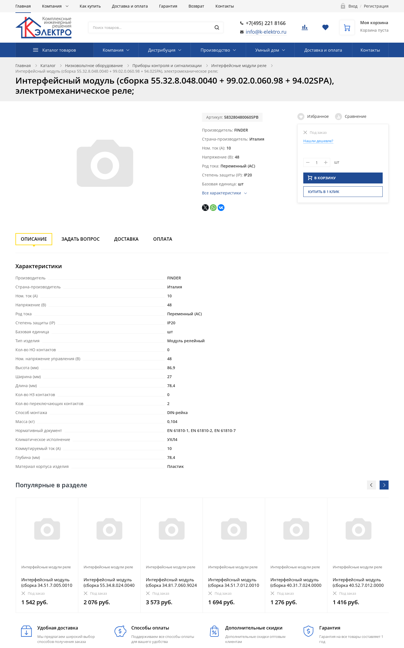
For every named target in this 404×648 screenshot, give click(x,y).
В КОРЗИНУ (322, 179)
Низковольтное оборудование (94, 65)
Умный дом (267, 50)
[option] (47, 555)
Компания (52, 6)
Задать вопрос (80, 239)
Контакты (224, 6)
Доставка (126, 239)
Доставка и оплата (130, 6)
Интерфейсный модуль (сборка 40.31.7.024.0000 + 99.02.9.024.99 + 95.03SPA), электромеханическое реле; (296, 582)
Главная (23, 6)
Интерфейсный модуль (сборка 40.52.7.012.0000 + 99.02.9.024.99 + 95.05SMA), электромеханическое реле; (358, 582)
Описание (34, 239)
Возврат (196, 6)
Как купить (90, 6)
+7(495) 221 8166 (266, 23)
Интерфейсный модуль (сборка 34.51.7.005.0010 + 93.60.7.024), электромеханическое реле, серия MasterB (46, 582)
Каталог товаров (59, 50)
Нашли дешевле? (318, 140)
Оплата (162, 239)
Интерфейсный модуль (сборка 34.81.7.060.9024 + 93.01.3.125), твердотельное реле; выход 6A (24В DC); (171, 582)
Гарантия (168, 6)
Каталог (48, 65)
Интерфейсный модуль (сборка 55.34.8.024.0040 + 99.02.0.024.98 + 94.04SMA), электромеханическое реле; (109, 582)
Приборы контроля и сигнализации (167, 65)
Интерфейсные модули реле (239, 65)
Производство (215, 50)
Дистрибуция (161, 50)
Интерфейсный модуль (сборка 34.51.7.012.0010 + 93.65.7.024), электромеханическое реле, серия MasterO (233, 582)
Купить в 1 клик (323, 193)
